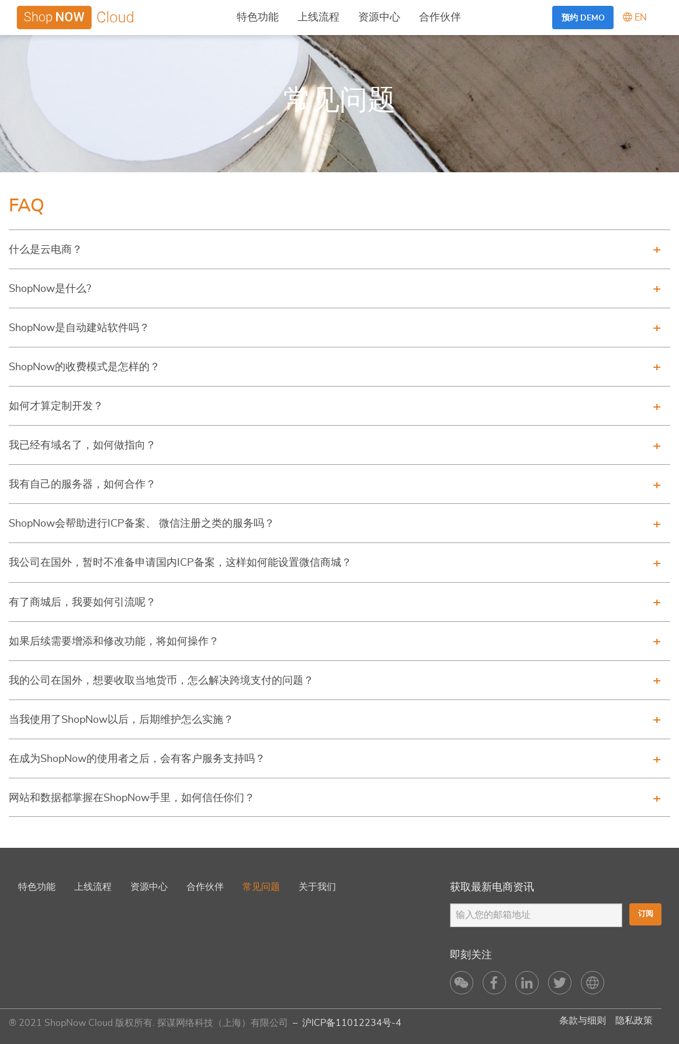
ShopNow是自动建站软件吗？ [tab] (79, 328)
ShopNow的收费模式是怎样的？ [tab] (84, 367)
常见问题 (261, 887)
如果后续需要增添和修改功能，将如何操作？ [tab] (114, 641)
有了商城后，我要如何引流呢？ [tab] (82, 602)
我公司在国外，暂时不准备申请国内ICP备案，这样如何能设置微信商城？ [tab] (180, 563)
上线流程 (318, 17)
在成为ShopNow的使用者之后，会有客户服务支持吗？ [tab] (137, 759)
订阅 (644, 914)
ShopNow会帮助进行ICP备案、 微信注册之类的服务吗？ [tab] (142, 523)
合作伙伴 (440, 17)
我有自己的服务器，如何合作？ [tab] (82, 484)
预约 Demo (583, 17)
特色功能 (258, 17)
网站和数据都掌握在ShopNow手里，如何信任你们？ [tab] (132, 798)
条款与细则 (582, 1020)
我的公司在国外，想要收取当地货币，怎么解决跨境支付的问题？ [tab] (161, 681)
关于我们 (317, 887)
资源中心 (379, 17)
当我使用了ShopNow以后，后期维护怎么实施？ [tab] (121, 720)
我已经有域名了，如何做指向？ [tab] (82, 445)
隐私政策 (634, 1020)
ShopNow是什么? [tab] (50, 289)
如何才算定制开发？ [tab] (56, 406)
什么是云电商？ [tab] (45, 250)
